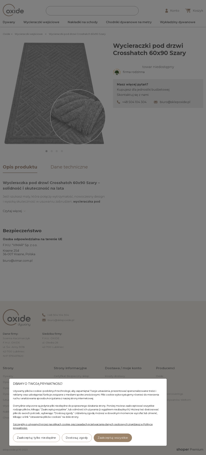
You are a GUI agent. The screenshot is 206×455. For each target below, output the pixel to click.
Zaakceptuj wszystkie (113, 437)
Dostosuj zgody (77, 437)
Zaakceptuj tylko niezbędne (36, 437)
